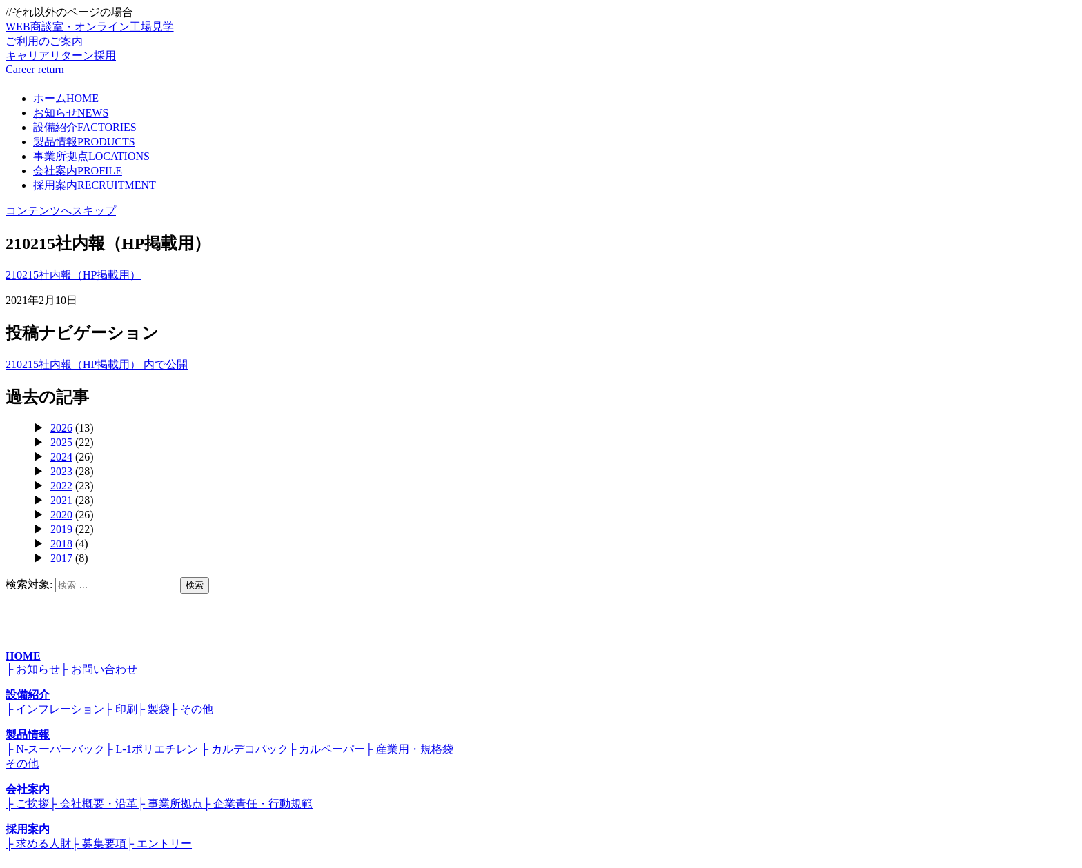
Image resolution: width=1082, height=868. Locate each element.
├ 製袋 (153, 709)
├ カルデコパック (244, 749)
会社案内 (77, 170)
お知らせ (70, 113)
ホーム (66, 98)
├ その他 (191, 709)
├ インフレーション (55, 709)
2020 (61, 515)
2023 (61, 471)
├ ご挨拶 (27, 803)
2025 (61, 442)
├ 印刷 (120, 709)
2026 (61, 428)
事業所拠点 (91, 156)
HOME (23, 656)
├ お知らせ (33, 669)
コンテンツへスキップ (61, 210)
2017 (61, 558)
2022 (61, 486)
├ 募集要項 (98, 843)
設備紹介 (85, 127)
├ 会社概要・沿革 (93, 803)
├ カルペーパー (326, 749)
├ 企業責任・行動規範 (258, 803)
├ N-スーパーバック (55, 749)
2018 (61, 543)
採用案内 (94, 185)
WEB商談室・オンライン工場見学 (541, 35)
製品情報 (84, 142)
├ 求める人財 (38, 843)
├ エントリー (159, 843)
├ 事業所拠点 (170, 803)
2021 (61, 500)
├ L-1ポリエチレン (151, 749)
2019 (61, 529)
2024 (61, 457)
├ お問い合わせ (98, 669)
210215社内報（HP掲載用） (73, 275)
